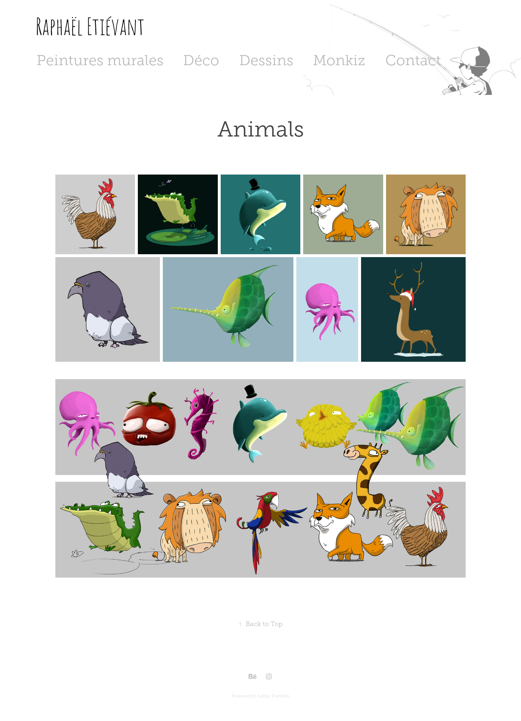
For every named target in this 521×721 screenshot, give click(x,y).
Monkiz (339, 60)
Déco (201, 60)
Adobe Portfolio (273, 696)
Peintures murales (100, 60)
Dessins (266, 60)
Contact (413, 60)
